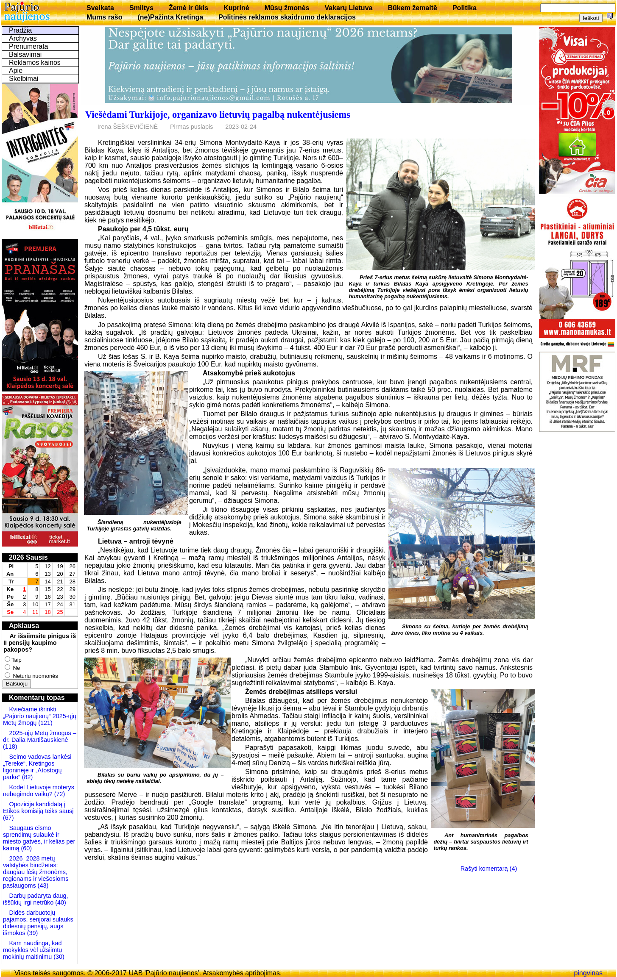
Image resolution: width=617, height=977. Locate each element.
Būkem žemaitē (412, 7)
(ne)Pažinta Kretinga (170, 17)
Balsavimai (25, 54)
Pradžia (20, 30)
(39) (31, 933)
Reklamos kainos (35, 62)
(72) (59, 794)
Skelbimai (23, 78)
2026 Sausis (28, 557)
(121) (45, 722)
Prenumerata (28, 46)
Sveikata (100, 7)
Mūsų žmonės (287, 7)
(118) (10, 746)
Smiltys (141, 7)
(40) (59, 902)
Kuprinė (236, 7)
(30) (58, 956)
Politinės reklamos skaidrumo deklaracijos (287, 17)
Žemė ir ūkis (188, 7)
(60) (25, 848)
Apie (15, 70)
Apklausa (24, 625)
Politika (464, 7)
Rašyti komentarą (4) (489, 868)
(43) (42, 885)
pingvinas (588, 973)
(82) (27, 777)
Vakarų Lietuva (348, 7)
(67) (8, 817)
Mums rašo (104, 17)
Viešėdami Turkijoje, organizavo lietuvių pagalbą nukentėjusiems (217, 114)
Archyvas (23, 38)
